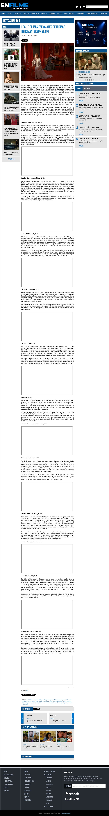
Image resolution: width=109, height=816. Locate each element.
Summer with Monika (32, 701)
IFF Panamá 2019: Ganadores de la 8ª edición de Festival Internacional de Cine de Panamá (11, 64)
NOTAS (10, 14)
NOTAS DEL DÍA (11, 21)
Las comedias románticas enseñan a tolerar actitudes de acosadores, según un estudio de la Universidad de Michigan (11, 130)
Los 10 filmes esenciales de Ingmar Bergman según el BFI (41, 700)
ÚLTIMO (79, 89)
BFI (27, 690)
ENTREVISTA (35, 14)
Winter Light (25, 703)
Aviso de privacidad (65, 813)
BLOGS (66, 14)
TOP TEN (6, 790)
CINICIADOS (103, 14)
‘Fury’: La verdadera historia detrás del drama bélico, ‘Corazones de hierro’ (11, 107)
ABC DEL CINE (49, 797)
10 (100, 80)
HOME (3, 14)
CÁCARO (71, 14)
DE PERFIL (48, 794)
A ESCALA (48, 781)
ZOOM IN (52, 14)
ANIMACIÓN (49, 778)
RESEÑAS (26, 14)
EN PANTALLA (8, 781)
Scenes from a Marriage (59, 703)
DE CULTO (48, 791)
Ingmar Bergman (60, 700)
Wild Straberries (66, 701)
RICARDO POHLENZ (29, 781)
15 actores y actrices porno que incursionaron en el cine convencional (11, 86)
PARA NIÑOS (80, 14)
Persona (31, 703)
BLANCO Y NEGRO (92, 14)
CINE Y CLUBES (48, 806)
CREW (47, 803)
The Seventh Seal (57, 701)
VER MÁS (11, 159)
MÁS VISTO (87, 89)
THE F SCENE (28, 778)
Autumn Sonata (48, 703)
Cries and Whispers (39, 703)
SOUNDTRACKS (9, 784)
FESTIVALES (49, 800)
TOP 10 (59, 14)
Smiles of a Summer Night (46, 701)
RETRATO (44, 14)
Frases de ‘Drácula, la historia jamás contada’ (11, 43)
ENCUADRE (28, 784)
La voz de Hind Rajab (83, 72)
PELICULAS (28, 775)
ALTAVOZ (48, 787)
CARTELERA (17, 14)
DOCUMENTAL (49, 784)
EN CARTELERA (8, 775)
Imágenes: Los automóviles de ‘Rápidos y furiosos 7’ (11, 152)
